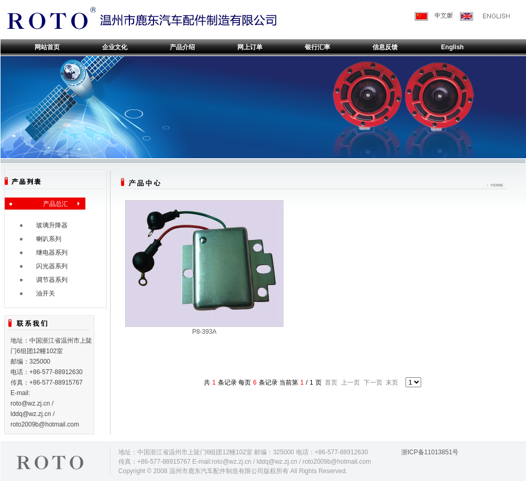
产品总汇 (55, 203)
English (452, 47)
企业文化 (114, 47)
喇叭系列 (48, 239)
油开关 (45, 293)
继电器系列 (52, 252)
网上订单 (249, 47)
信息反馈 (385, 47)
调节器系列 (52, 279)
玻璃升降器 (52, 225)
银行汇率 (317, 47)
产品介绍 (182, 47)
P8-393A (204, 331)
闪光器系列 (52, 266)
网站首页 (47, 47)
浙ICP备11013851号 (429, 452)
